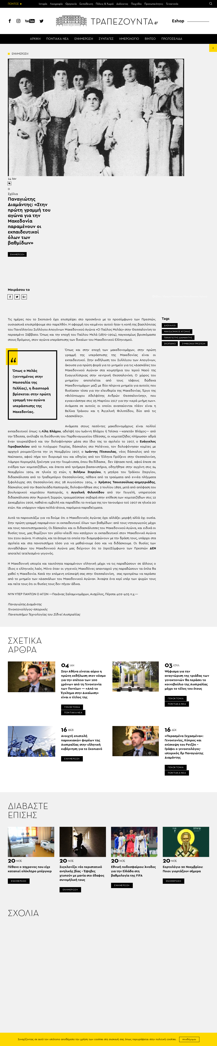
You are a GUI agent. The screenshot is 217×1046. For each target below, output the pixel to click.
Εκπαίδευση (86, 4)
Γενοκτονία (172, 4)
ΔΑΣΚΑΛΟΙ (169, 325)
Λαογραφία (56, 4)
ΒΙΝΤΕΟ (150, 39)
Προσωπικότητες (153, 4)
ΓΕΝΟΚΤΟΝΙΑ (72, 707)
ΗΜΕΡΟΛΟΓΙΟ (129, 39)
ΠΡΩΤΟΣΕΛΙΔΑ (171, 39)
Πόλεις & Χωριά (105, 4)
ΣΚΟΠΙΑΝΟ (170, 343)
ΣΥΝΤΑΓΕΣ (106, 39)
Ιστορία (43, 4)
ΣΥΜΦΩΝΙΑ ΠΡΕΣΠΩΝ (193, 343)
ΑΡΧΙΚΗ (35, 39)
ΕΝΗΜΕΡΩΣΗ (83, 39)
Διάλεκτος (122, 4)
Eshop (178, 21)
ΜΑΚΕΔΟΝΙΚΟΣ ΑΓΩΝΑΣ (177, 331)
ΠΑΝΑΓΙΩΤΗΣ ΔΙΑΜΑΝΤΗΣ (178, 337)
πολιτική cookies (166, 1039)
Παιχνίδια (136, 4)
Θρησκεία (71, 4)
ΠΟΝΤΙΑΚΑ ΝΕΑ (57, 39)
